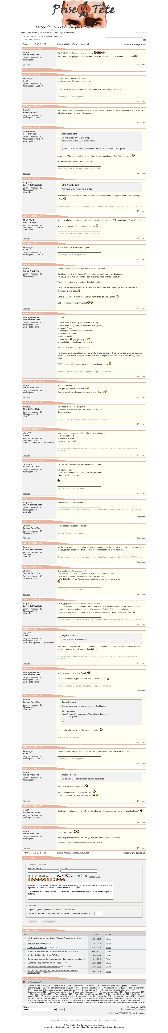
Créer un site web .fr (36, 947)
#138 (25, 460)
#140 (25, 522)
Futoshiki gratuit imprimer (87, 994)
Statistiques (74, 1020)
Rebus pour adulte (58, 992)
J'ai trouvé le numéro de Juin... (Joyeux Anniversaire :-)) (52, 938)
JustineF (27, 464)
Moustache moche (112, 988)
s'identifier (58, 36)
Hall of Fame (104, 1020)
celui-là (101, 110)
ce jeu (70, 110)
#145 (25, 668)
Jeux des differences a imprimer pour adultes (54, 990)
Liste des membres (89, 1020)
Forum (60, 44)
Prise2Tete (55, 1020)
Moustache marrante (109, 1000)
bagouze (27, 182)
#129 (25, 127)
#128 (25, 106)
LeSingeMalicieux (32, 317)
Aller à (44, 1008)
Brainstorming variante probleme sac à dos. (47, 951)
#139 (25, 498)
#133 (25, 265)
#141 (25, 543)
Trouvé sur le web (81, 44)
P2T (129, 1007)
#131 (25, 216)
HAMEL (27, 407)
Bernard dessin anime (84, 986)
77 (45, 44)
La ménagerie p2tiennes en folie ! (42, 963)
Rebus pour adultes (109, 992)
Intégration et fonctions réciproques (43, 967)
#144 (25, 629)
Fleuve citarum (61, 994)
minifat (26, 700)
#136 (25, 403)
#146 (25, 696)
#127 (25, 74)
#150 (25, 827)
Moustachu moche (84, 1000)
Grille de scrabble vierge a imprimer (59, 988)
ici (130, 156)
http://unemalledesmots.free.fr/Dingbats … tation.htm (80, 409)
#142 (25, 567)
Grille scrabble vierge (115, 994)
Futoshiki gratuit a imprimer (82, 1002)
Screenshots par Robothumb (133, 1009)
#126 (25, 48)
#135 (25, 381)
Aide (98, 877)
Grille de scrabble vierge (87, 998)
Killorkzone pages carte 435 (56, 1000)
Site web (26, 65)
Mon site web (33, 944)
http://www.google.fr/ (77, 571)
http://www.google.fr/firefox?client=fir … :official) (107, 609)
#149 (25, 806)
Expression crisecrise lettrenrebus (91, 996)
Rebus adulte (60, 986)
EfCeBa (27, 110)
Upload (92, 877)
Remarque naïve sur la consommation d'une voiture (50, 959)
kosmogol (28, 78)
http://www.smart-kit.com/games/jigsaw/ (74, 81)
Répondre (141, 65)
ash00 (26, 810)
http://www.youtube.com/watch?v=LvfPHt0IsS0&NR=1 (80, 843)
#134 (25, 313)
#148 (25, 768)
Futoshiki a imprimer (37, 986)
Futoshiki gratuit (89, 988)
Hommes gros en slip (112, 986)
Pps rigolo (32, 1000)
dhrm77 (27, 433)
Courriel (78, 870)
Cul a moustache (110, 1002)
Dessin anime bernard (83, 992)
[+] (144, 39)
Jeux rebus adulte (122, 996)
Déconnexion (140, 32)
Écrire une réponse (134, 44)
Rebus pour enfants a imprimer (116, 990)
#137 (25, 429)
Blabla (68, 44)
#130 (25, 178)
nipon (26, 52)
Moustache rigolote (39, 994)
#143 (25, 600)
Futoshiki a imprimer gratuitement (120, 998)
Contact (115, 1020)
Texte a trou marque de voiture (55, 996)
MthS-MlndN (29, 131)
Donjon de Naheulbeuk (37, 955)
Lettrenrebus (63, 998)
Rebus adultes (88, 990)
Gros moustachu (132, 992)
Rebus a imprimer (136, 988)
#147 (25, 747)
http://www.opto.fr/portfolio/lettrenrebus (85, 282)
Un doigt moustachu (54, 1002)
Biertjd (128, 1002)
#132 (25, 243)
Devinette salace (35, 992)
